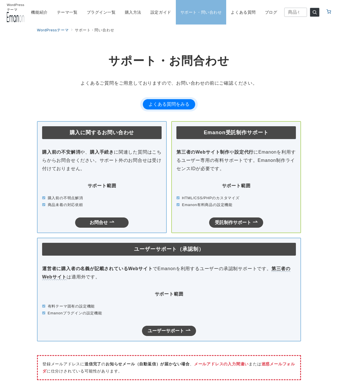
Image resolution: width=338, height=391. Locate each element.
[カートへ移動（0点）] (328, 12)
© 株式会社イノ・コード (169, 383)
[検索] (315, 12)
